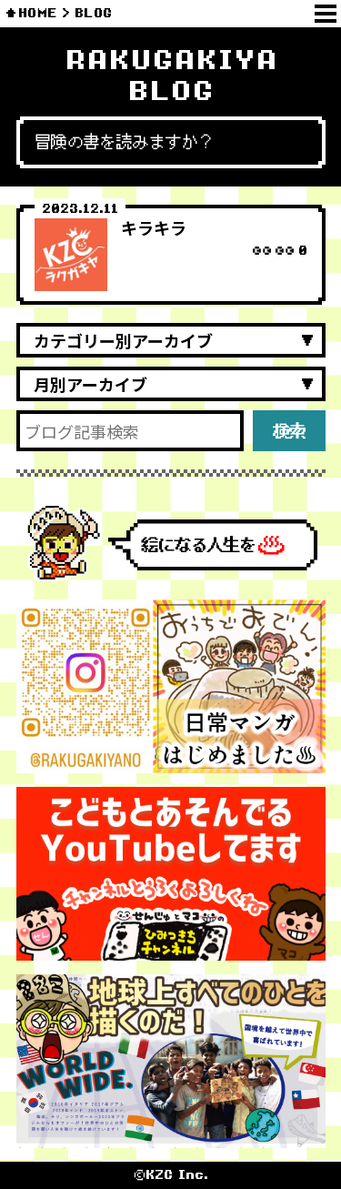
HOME (37, 13)
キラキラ (153, 227)
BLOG (93, 13)
